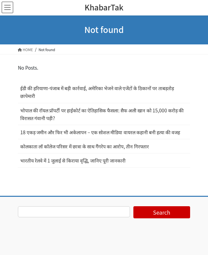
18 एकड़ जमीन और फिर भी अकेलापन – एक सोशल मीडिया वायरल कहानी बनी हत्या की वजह (100, 132)
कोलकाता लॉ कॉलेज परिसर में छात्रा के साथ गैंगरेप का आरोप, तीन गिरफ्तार (84, 146)
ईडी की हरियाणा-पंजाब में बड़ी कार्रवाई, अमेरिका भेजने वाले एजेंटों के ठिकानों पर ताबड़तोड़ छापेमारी (97, 92)
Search (161, 212)
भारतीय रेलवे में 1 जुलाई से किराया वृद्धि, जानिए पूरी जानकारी (73, 160)
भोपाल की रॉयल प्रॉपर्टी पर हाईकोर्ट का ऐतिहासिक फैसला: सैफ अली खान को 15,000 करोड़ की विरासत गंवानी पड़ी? (102, 114)
